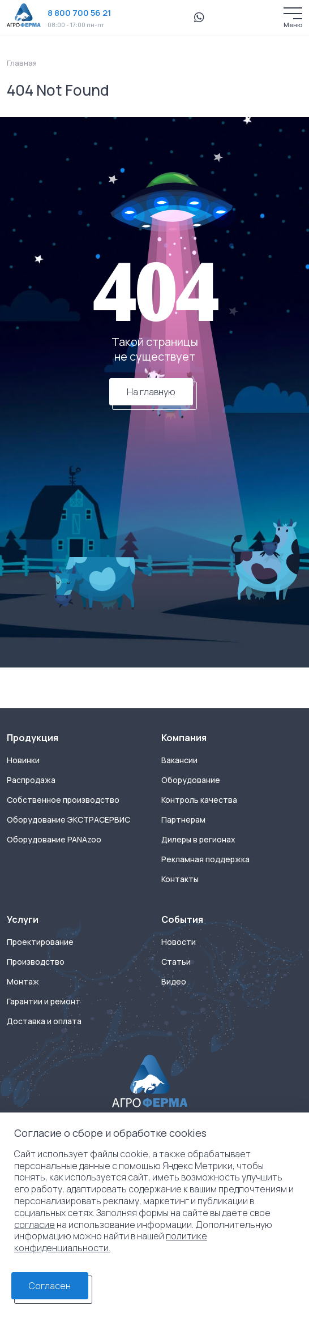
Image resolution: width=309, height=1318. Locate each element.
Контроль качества (199, 800)
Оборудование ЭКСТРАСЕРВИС (68, 820)
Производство (36, 962)
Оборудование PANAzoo (54, 840)
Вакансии (179, 760)
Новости (178, 942)
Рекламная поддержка (205, 859)
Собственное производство (63, 800)
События (182, 919)
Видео (173, 982)
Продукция (32, 737)
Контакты (180, 879)
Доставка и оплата (44, 1021)
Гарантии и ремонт (43, 1001)
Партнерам (183, 820)
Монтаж (23, 982)
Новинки (23, 760)
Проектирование (40, 942)
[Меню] (293, 13)
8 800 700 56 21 (79, 13)
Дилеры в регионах (198, 840)
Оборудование (190, 780)
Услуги (22, 919)
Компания (184, 737)
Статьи (176, 962)
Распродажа (31, 780)
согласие (34, 1224)
